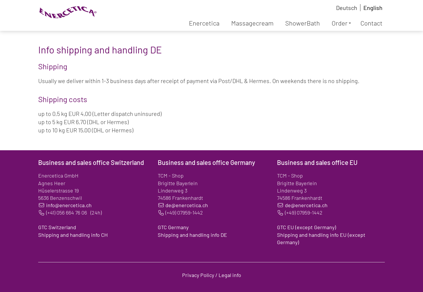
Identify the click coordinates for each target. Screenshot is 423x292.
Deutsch (346, 7)
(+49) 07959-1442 (184, 212)
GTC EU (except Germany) (306, 227)
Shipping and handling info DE (192, 235)
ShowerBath (302, 23)
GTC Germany (173, 227)
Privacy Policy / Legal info (211, 275)
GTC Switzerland (57, 227)
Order (341, 23)
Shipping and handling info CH (73, 235)
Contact (371, 23)
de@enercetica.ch (186, 205)
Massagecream (252, 23)
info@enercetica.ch (69, 205)
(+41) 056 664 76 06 (66, 212)
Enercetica (204, 23)
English (372, 7)
